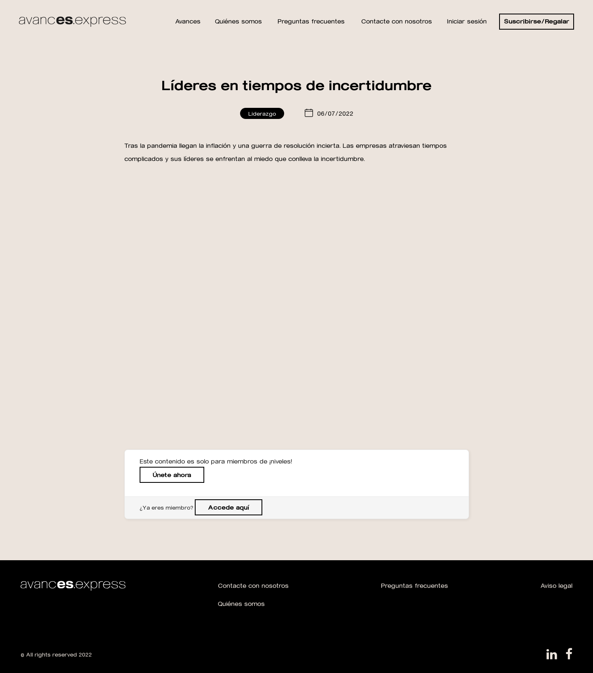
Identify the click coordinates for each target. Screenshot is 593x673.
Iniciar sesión (467, 21)
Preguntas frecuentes (414, 585)
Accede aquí (228, 507)
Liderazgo (262, 113)
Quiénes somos (241, 604)
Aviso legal (556, 585)
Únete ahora (172, 475)
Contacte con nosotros (253, 585)
